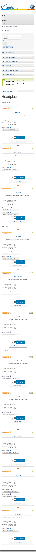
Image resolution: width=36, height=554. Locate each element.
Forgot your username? (8, 47)
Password (5, 38)
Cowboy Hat (18, 192)
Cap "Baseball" (18, 152)
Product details (18, 141)
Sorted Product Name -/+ (8, 91)
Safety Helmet (18, 112)
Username (5, 35)
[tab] (33, 53)
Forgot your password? (8, 46)
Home (3, 15)
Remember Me (9, 41)
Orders (4, 20)
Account (4, 18)
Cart (3, 23)
